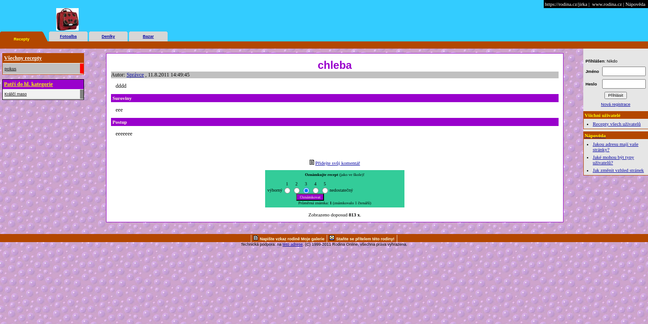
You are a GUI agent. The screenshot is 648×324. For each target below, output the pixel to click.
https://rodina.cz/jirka (566, 4)
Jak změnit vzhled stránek (618, 170)
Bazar (148, 36)
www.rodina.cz (606, 4)
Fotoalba (68, 36)
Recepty (21, 39)
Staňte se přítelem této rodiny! (365, 239)
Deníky (108, 36)
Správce (135, 75)
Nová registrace (615, 104)
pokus (10, 68)
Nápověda (636, 4)
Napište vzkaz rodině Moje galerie (292, 239)
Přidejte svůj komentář (337, 163)
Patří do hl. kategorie (28, 84)
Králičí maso (15, 94)
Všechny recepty (23, 58)
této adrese (293, 244)
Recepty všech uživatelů (617, 123)
